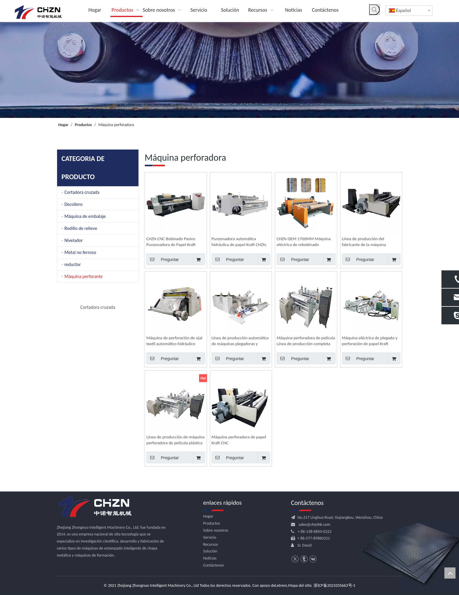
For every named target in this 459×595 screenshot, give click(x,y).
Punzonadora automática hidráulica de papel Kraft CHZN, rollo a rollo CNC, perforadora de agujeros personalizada (240, 242)
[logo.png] (95, 506)
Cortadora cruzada (81, 192)
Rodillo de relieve (80, 228)
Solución (210, 551)
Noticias (210, 558)
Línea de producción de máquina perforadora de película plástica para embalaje (175, 440)
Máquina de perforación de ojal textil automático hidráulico (174, 340)
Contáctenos (213, 565)
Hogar (208, 516)
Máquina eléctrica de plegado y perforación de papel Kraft (370, 340)
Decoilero (73, 204)
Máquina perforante (83, 276)
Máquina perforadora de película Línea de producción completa (306, 340)
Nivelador (73, 240)
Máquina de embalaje (85, 216)
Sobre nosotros (215, 530)
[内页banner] (229, 70)
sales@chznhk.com (314, 524)
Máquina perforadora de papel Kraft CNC (239, 439)
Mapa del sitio (300, 585)
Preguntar (162, 259)
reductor (72, 264)
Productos (211, 523)
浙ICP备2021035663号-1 (334, 585)
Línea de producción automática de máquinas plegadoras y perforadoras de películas (240, 341)
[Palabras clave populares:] (374, 9)
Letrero (281, 585)
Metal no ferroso (80, 252)
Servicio (209, 537)
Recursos (210, 544)
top (449, 573)
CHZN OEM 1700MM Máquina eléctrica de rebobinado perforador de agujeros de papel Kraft (305, 242)
